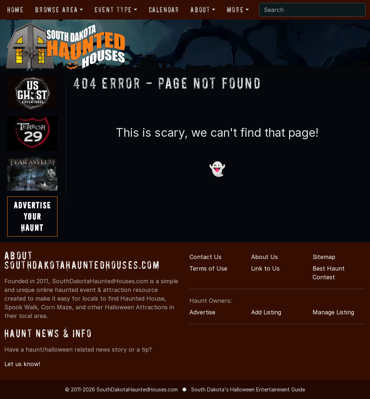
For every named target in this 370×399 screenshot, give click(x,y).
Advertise (202, 312)
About (200, 10)
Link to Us (265, 268)
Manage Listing (333, 312)
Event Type (113, 10)
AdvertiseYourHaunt (32, 216)
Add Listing (266, 312)
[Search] (312, 10)
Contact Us (205, 256)
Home (15, 10)
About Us (264, 256)
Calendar (164, 10)
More (235, 10)
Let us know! (22, 364)
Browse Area (56, 10)
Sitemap (324, 256)
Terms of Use (208, 268)
